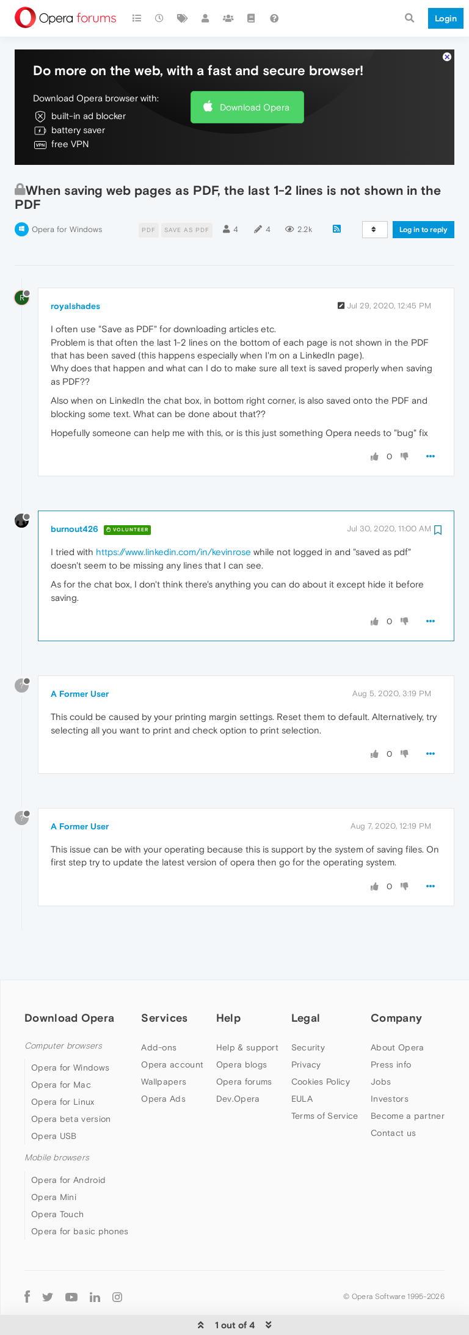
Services (164, 988)
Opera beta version (71, 1089)
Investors (390, 1069)
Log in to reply (423, 200)
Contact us (393, 1103)
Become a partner (408, 1086)
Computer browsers (63, 1016)
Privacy (306, 1035)
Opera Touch (57, 1184)
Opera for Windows (67, 200)
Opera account (172, 1035)
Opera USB (54, 1106)
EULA (302, 1069)
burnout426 (74, 499)
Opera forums (244, 1052)
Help (228, 988)
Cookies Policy (320, 1052)
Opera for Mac (61, 1055)
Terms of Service (324, 1086)
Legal (306, 988)
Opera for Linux (63, 1072)
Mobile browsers (56, 1128)
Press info (391, 1035)
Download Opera (254, 77)
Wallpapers (163, 1052)
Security (308, 1018)
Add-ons (158, 1018)
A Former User (80, 664)
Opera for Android (68, 1150)
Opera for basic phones (80, 1201)
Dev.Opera (238, 1069)
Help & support (247, 1018)
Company (396, 988)
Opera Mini (53, 1167)
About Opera (397, 1018)
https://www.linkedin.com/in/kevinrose (173, 522)
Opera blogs (241, 1035)
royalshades (75, 277)
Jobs (381, 1052)
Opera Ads (163, 1069)
